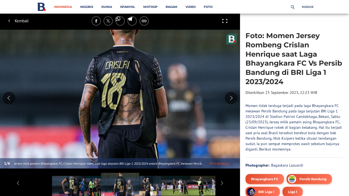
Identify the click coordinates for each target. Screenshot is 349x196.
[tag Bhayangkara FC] (264, 179)
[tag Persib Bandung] (309, 179)
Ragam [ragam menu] (171, 7)
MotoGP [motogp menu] (150, 7)
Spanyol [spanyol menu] (127, 7)
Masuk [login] (308, 7)
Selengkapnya (219, 163)
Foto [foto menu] (208, 7)
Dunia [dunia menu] (106, 7)
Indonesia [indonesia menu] (63, 7)
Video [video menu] (191, 7)
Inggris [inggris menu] (86, 7)
